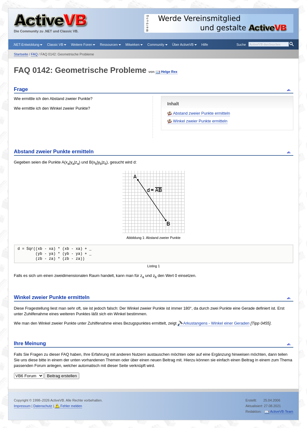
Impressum (22, 406)
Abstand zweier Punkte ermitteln (201, 113)
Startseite (21, 54)
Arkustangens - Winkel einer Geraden (216, 323)
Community (157, 44)
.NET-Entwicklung (28, 44)
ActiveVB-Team (281, 411)
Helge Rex (169, 72)
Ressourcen (110, 44)
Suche (241, 44)
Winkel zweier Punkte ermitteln (200, 121)
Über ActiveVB (184, 44)
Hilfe (204, 44)
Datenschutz (42, 406)
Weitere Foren (83, 44)
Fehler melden (71, 406)
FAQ (34, 54)
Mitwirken (134, 44)
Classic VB (56, 44)
